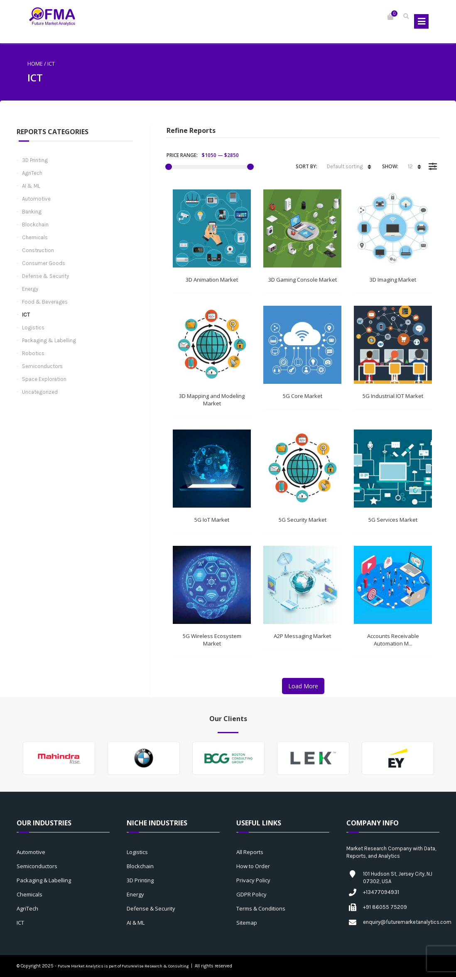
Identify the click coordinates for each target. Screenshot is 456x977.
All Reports (249, 852)
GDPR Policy (251, 894)
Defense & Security (45, 276)
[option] (59, 758)
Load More (303, 686)
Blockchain (35, 224)
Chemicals (35, 237)
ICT (26, 315)
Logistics (33, 327)
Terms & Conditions (260, 908)
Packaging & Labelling (49, 340)
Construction (38, 250)
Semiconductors (42, 366)
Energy (30, 289)
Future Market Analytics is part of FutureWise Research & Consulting (123, 966)
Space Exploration (44, 379)
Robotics (33, 353)
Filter (432, 160)
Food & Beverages (45, 302)
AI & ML (31, 186)
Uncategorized (40, 392)
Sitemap (246, 922)
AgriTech (32, 173)
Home (35, 63)
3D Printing (35, 160)
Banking (32, 212)
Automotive (36, 199)
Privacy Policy (253, 880)
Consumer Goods (43, 263)
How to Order (253, 866)
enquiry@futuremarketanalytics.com (407, 922)
